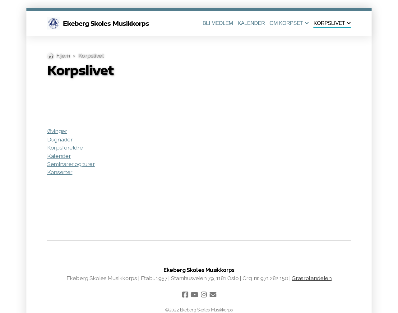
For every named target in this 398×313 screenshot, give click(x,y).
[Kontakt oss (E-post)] (213, 294)
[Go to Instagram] (203, 294)
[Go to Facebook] (185, 294)
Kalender (59, 156)
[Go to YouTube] (194, 294)
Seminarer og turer (71, 164)
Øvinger (57, 131)
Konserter (59, 172)
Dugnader (59, 139)
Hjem (63, 55)
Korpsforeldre (65, 147)
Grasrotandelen (311, 278)
